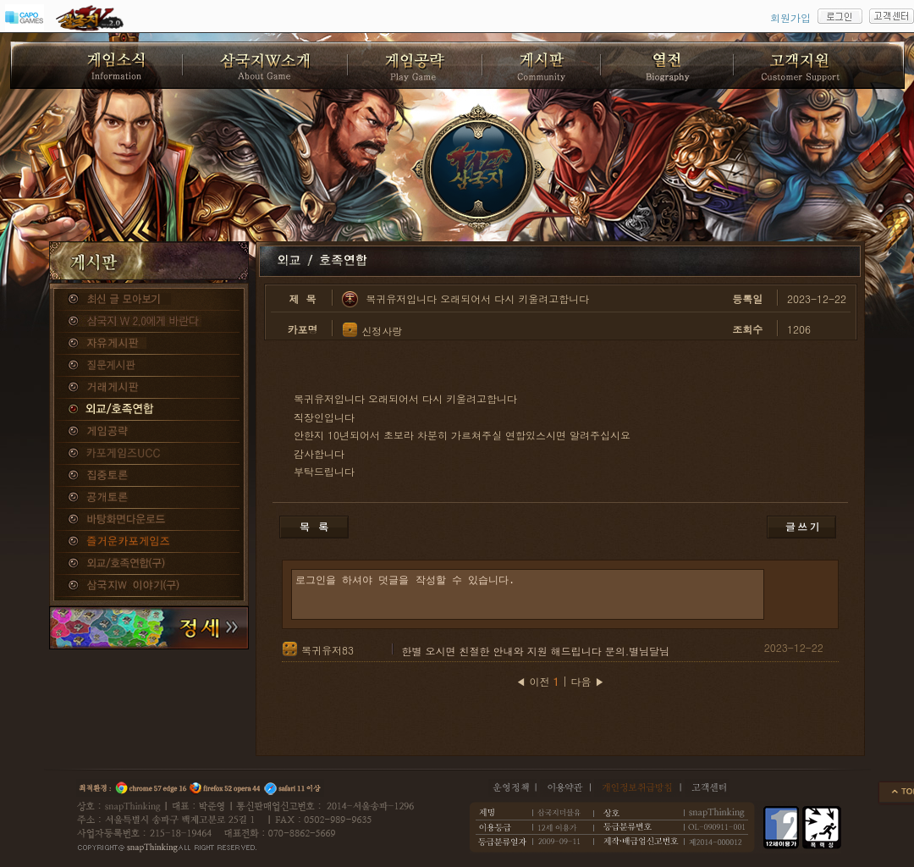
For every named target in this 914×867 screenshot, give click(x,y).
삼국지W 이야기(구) (149, 586)
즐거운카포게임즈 (149, 542)
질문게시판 (149, 366)
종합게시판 (149, 300)
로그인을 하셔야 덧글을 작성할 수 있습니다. (527, 594)
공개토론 (149, 498)
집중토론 (149, 476)
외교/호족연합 (149, 410)
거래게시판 (149, 388)
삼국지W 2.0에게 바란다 (149, 322)
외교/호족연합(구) (149, 564)
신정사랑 (381, 330)
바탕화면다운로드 (149, 520)
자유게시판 (149, 344)
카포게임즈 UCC (149, 454)
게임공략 (149, 432)
